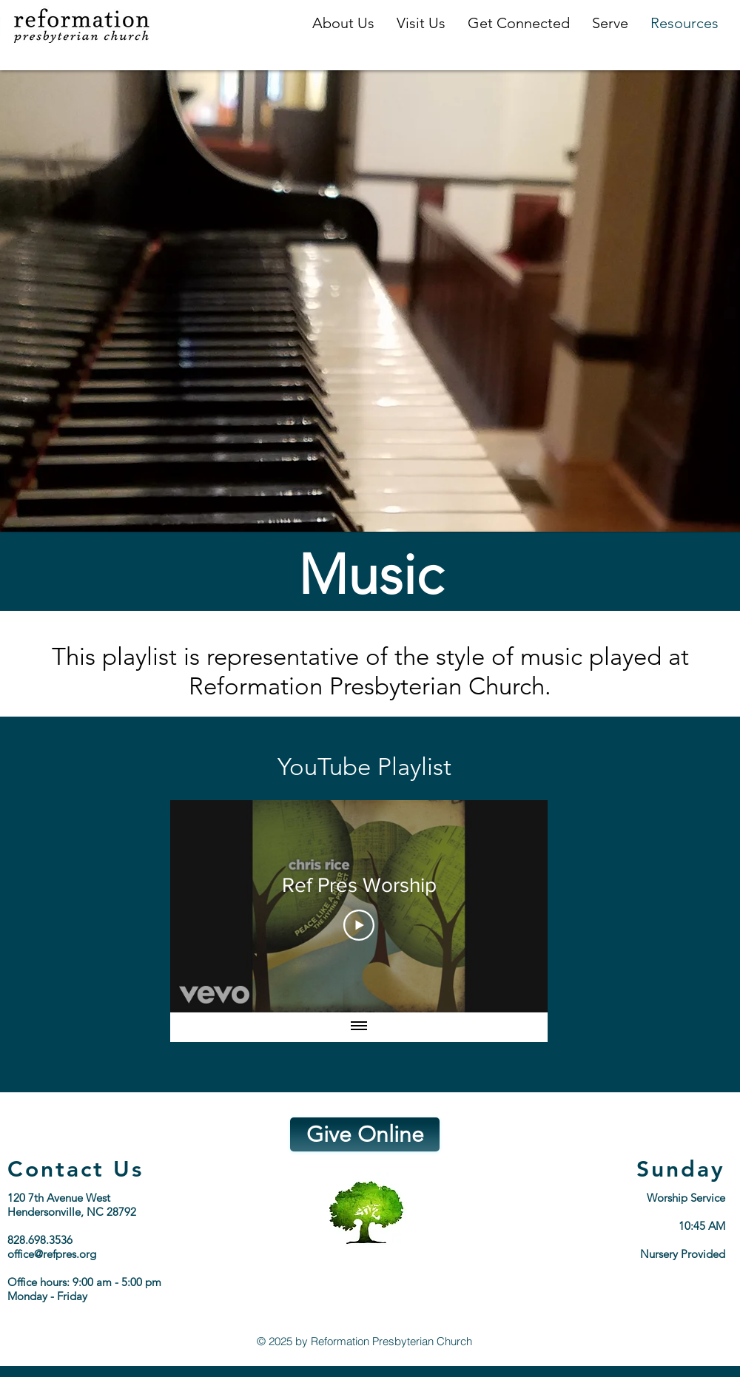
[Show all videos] (359, 1027)
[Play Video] (358, 925)
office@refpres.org (51, 1254)
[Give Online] (365, 1134)
